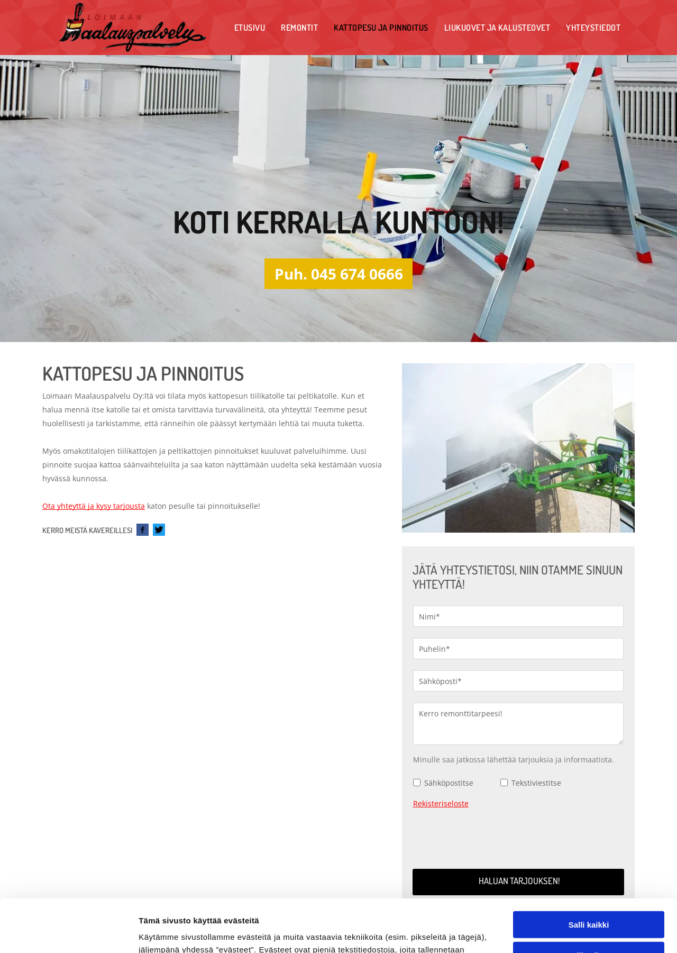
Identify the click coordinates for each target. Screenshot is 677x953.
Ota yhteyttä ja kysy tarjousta (93, 506)
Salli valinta (589, 869)
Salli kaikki (589, 838)
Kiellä (588, 900)
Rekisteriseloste (441, 803)
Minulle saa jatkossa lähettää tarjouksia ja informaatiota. (513, 759)
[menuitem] (249, 27)
